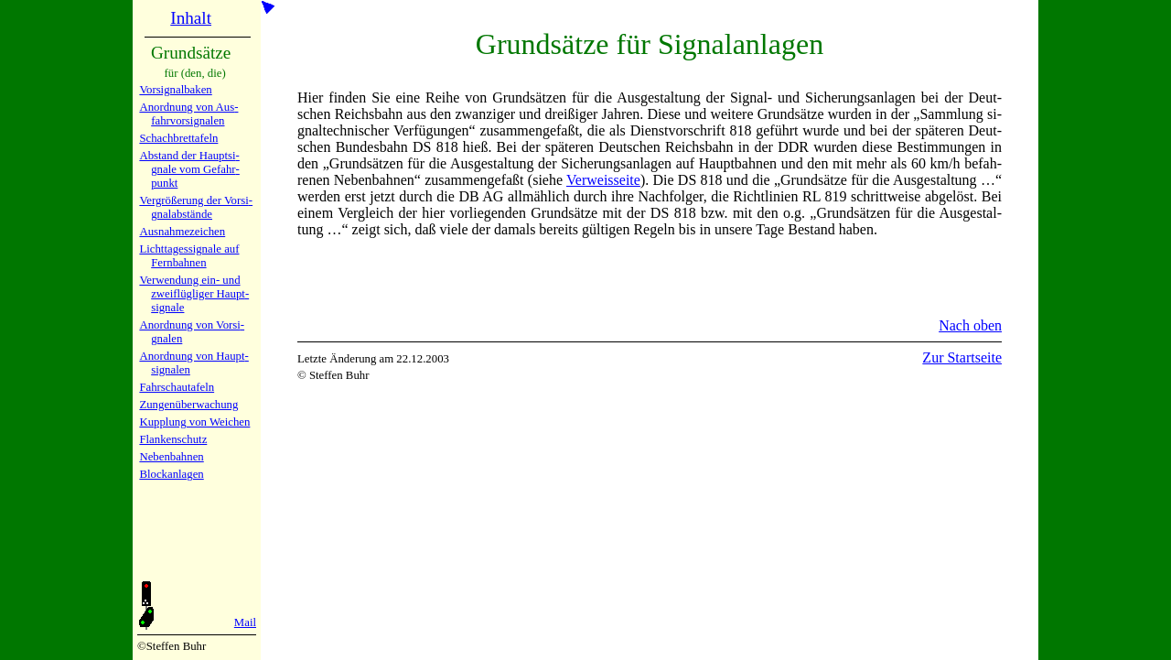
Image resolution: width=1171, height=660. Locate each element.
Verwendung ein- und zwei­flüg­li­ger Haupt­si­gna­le (194, 294)
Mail (245, 622)
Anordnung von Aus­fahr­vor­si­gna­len (188, 114)
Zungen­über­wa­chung (188, 404)
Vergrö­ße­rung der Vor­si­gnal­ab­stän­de (195, 207)
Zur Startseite (962, 357)
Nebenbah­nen (171, 456)
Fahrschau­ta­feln (176, 387)
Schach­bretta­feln (178, 138)
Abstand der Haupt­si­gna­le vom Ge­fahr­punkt (189, 169)
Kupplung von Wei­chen (194, 422)
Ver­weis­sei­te (603, 180)
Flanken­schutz (173, 439)
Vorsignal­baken (175, 89)
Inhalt (190, 17)
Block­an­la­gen (171, 474)
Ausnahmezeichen (182, 231)
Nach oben (970, 325)
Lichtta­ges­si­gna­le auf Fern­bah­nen (189, 256)
